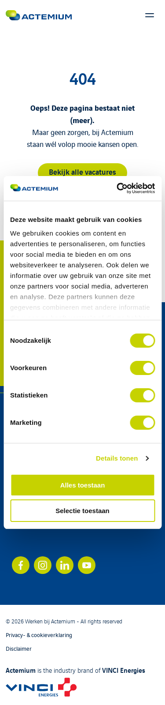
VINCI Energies (123, 670)
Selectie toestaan (82, 510)
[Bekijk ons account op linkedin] (64, 565)
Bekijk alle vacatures (82, 171)
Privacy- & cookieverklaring (39, 634)
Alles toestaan (82, 485)
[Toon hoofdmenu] (149, 15)
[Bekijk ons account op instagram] (42, 565)
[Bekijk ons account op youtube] (86, 565)
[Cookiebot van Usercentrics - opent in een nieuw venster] (117, 188)
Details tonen (117, 458)
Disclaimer (19, 648)
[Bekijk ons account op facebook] (20, 565)
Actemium (21, 670)
